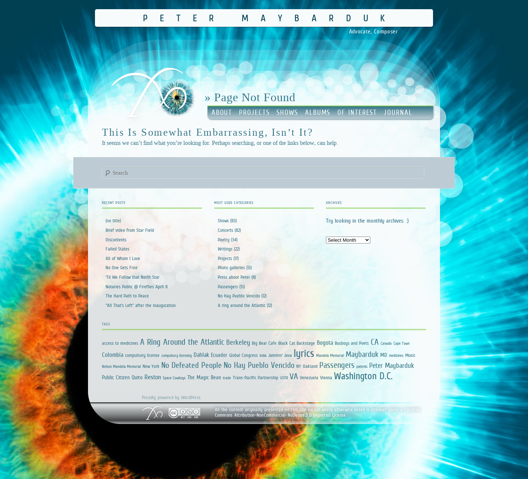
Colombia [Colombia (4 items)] (112, 354)
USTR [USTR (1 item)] (284, 378)
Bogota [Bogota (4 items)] (325, 342)
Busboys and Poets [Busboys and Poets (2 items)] (352, 343)
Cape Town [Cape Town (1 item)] (401, 343)
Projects (254, 112)
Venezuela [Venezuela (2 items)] (309, 377)
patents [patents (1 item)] (361, 366)
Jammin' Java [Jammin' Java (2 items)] (280, 355)
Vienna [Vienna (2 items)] (326, 377)
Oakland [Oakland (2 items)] (310, 366)
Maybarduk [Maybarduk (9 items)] (362, 354)
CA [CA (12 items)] (375, 342)
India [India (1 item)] (263, 355)
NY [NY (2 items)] (298, 366)
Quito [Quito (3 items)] (137, 377)
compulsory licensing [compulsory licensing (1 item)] (176, 355)
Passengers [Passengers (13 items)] (337, 365)
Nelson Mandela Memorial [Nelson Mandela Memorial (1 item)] (121, 366)
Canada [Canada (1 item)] (386, 343)
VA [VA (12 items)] (294, 376)
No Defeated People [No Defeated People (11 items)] (191, 365)
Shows (287, 112)
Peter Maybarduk (270, 17)
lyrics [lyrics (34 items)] (304, 353)
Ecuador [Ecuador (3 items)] (219, 355)
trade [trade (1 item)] (227, 378)
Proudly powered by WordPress (171, 397)
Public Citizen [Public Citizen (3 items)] (116, 377)
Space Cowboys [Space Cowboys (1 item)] (174, 378)
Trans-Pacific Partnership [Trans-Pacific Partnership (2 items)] (255, 377)
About (222, 112)
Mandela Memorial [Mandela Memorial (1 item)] (330, 355)
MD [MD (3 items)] (383, 355)
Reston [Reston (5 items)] (152, 377)
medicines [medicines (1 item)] (396, 355)
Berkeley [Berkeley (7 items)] (238, 342)
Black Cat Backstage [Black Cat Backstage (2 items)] (296, 343)
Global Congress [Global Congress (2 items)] (243, 355)
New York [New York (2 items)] (151, 366)
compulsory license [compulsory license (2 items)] (142, 355)
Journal (398, 112)
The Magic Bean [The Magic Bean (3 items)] (204, 377)
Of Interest (357, 112)
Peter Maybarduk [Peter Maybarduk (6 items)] (391, 365)
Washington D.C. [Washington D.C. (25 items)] (363, 375)
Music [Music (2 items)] (410, 355)
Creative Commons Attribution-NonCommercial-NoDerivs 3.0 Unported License (317, 412)
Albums (317, 112)
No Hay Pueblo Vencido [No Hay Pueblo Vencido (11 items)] (259, 365)
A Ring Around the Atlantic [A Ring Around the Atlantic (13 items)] (182, 342)
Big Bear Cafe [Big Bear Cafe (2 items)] (264, 343)
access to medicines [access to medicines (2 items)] (120, 343)
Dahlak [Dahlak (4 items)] (201, 354)
